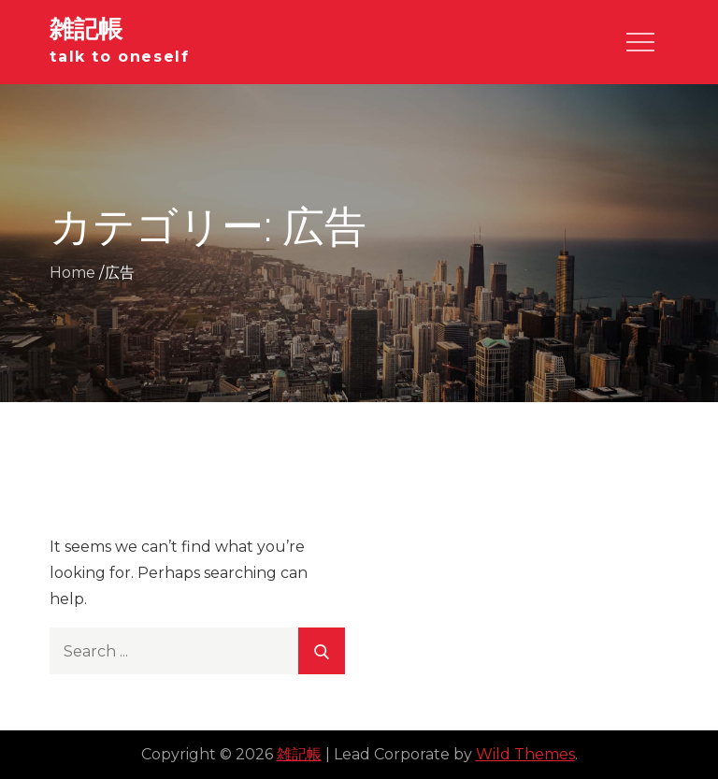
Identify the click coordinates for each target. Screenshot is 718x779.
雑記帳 (86, 29)
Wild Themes (525, 754)
